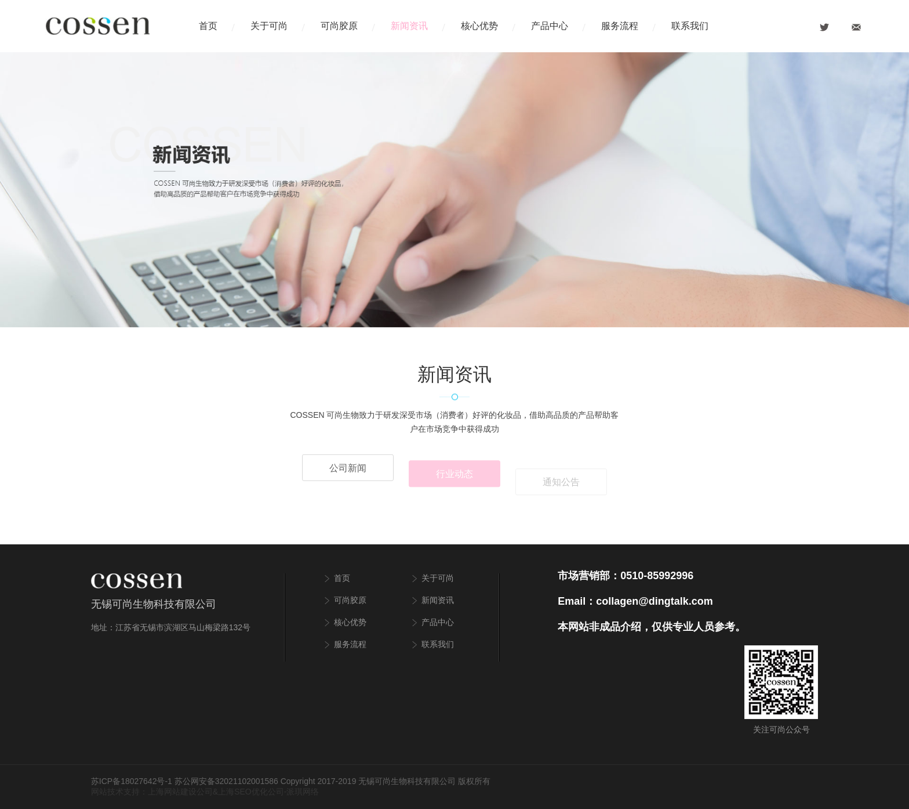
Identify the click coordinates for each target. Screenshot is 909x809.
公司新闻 (347, 470)
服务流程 (619, 26)
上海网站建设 (172, 791)
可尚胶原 (339, 26)
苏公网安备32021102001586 (226, 781)
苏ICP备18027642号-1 (131, 781)
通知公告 (561, 486)
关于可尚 (269, 26)
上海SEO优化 (243, 791)
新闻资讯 (409, 26)
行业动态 (454, 477)
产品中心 (549, 26)
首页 (208, 26)
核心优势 (479, 26)
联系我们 (689, 26)
